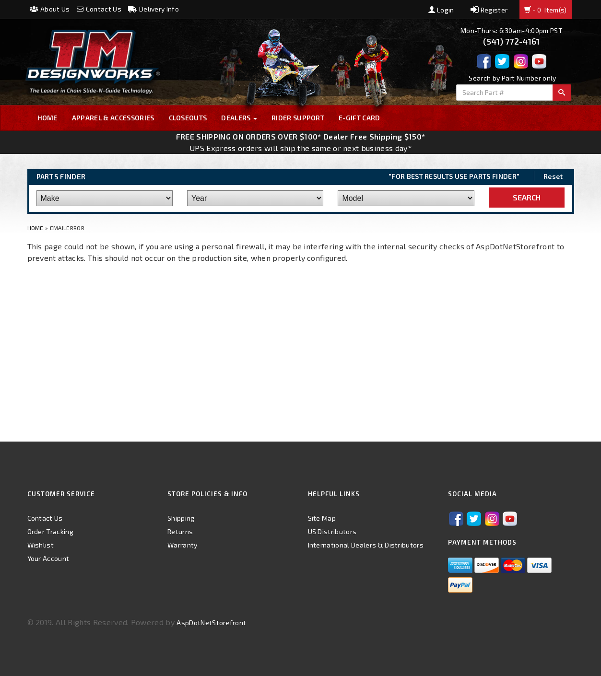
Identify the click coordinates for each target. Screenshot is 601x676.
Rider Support (297, 118)
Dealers (239, 118)
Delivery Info (153, 9)
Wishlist (40, 545)
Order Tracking (50, 531)
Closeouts (188, 118)
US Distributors (332, 531)
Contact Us (99, 9)
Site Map (322, 518)
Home (47, 118)
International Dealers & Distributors (366, 545)
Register (489, 10)
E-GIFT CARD (359, 118)
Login (441, 10)
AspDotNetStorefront (211, 622)
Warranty (182, 545)
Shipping (181, 518)
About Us (50, 9)
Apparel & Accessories (113, 118)
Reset (553, 176)
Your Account (48, 558)
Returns (180, 531)
